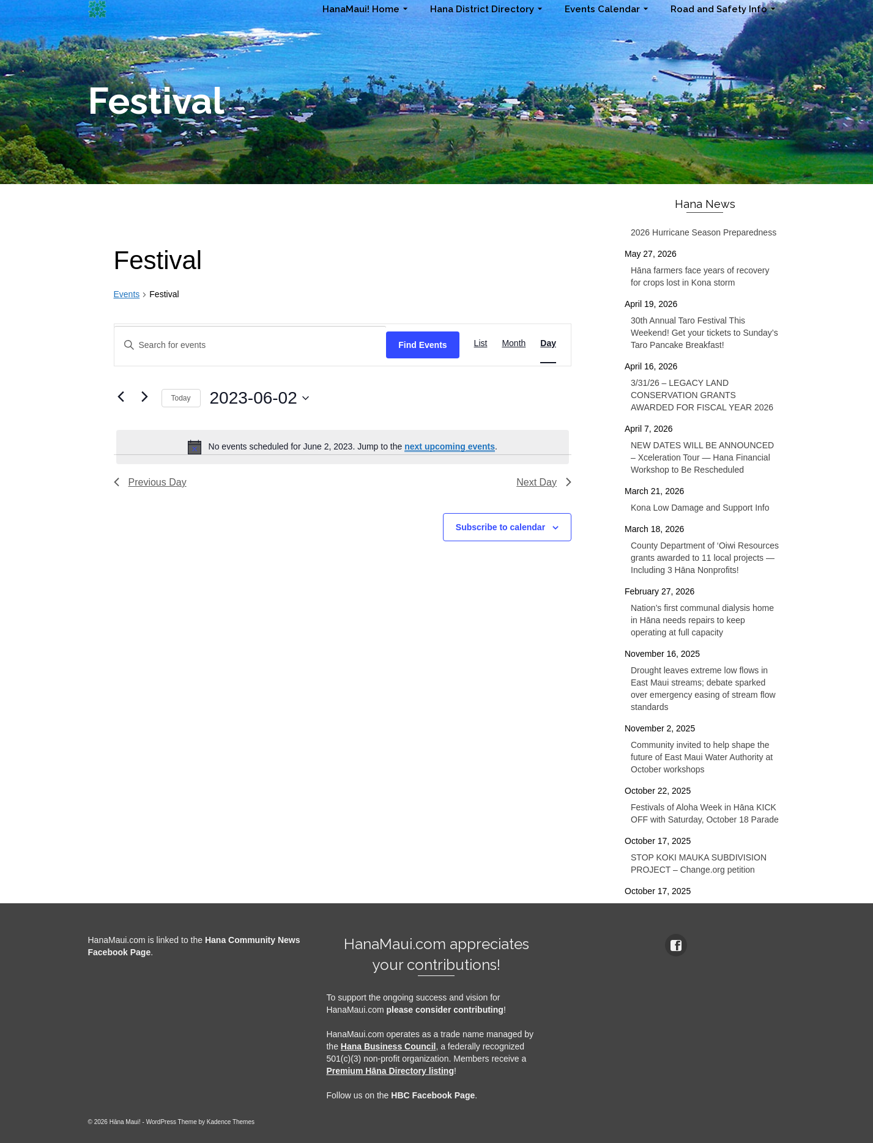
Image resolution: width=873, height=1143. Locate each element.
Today (181, 398)
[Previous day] (121, 396)
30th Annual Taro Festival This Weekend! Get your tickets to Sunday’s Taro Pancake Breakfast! (704, 333)
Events (127, 294)
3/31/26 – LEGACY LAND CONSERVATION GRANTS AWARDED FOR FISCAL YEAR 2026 (702, 395)
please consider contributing (445, 1010)
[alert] (343, 447)
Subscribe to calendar (500, 527)
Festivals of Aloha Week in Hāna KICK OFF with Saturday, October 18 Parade (705, 813)
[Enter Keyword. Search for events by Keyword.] (250, 345)
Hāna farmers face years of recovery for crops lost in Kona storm (700, 276)
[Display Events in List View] (481, 343)
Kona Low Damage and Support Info (700, 507)
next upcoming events (449, 446)
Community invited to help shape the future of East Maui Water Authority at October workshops (702, 757)
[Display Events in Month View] (514, 343)
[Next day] (145, 396)
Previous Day (150, 482)
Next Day (543, 482)
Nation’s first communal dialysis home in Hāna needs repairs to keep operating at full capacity (702, 620)
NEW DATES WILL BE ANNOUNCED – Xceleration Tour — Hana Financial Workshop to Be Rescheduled (702, 457)
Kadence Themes (230, 1122)
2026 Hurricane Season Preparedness (703, 232)
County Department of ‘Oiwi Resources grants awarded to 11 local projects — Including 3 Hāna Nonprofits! (705, 558)
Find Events (422, 345)
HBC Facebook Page (433, 1095)
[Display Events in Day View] (548, 343)
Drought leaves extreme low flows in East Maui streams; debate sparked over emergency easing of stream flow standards (703, 688)
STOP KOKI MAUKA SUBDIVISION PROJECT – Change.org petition (699, 864)
